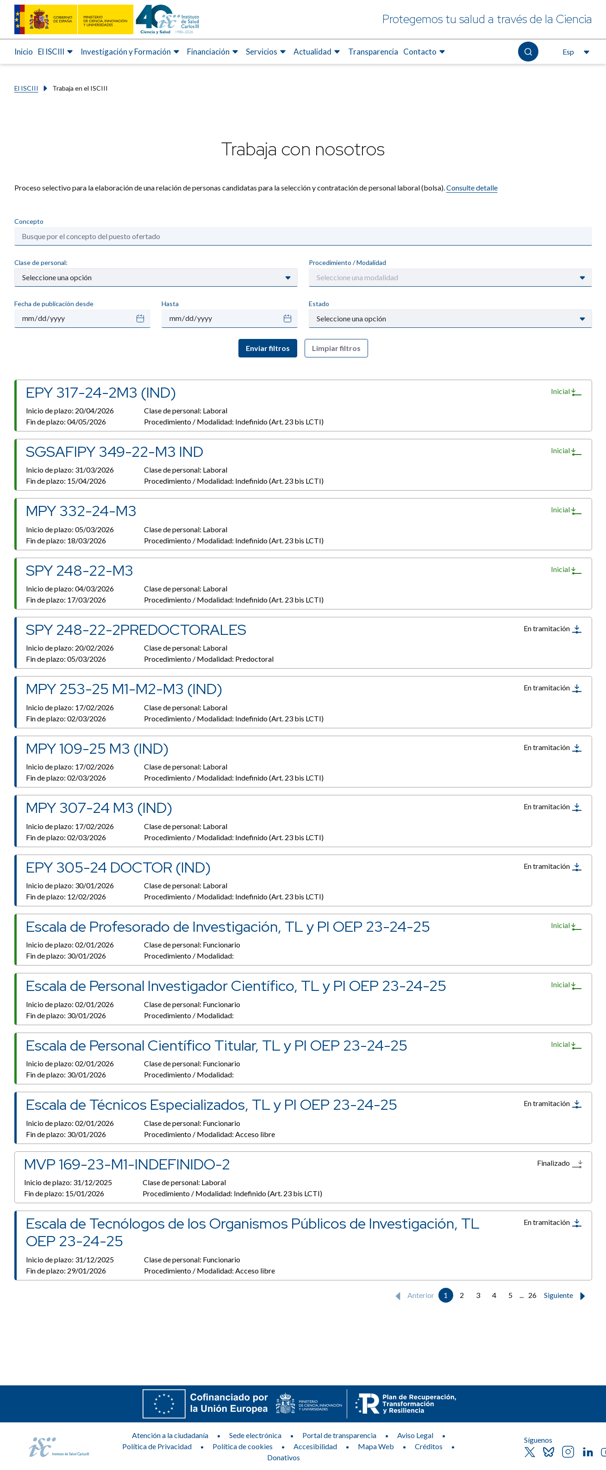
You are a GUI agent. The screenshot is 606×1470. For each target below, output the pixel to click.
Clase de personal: (41, 262)
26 (532, 1295)
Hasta (170, 304)
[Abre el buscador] (528, 52)
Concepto (29, 221)
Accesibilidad (315, 1446)
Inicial (566, 391)
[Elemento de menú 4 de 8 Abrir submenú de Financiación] (214, 52)
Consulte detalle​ (472, 187)
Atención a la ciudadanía (170, 1435)
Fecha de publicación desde (54, 304)
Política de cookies (242, 1446)
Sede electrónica (255, 1435)
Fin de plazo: (66, 421)
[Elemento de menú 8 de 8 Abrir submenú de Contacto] (425, 52)
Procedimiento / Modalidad (347, 262)
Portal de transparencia (339, 1435)
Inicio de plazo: (70, 410)
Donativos (283, 1457)
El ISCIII (26, 88)
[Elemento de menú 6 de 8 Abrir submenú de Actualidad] (318, 52)
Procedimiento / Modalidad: (234, 421)
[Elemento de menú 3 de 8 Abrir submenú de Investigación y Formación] (131, 52)
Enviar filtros (268, 348)
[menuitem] (23, 52)
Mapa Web (376, 1446)
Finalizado (559, 1163)
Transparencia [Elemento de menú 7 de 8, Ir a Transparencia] (373, 51)
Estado (319, 304)
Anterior (412, 1296)
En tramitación (553, 629)
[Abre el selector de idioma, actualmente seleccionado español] (575, 51)
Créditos (429, 1446)
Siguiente (566, 1296)
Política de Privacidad (157, 1446)
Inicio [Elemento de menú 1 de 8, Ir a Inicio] (23, 51)
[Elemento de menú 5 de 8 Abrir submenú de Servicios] (267, 52)
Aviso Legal (415, 1435)
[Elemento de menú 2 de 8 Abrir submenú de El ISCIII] (56, 52)
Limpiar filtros (336, 348)
